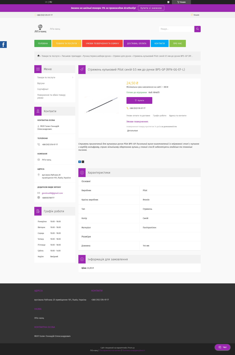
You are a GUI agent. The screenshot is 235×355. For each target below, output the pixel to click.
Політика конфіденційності (133, 350)
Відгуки (41, 83)
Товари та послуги (66, 43)
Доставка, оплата (136, 43)
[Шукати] (197, 29)
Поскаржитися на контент (110, 350)
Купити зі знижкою (151, 8)
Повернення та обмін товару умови (51, 96)
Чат (223, 347)
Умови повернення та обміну (102, 43)
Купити (141, 100)
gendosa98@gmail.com (52, 193)
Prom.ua (131, 348)
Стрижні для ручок (122, 56)
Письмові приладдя (71, 56)
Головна (43, 43)
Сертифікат (42, 89)
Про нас (177, 43)
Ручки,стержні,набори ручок (97, 56)
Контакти (160, 43)
